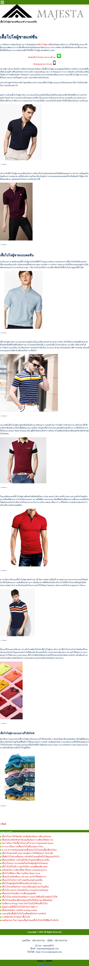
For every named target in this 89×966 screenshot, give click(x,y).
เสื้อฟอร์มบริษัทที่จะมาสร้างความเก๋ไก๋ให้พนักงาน (24, 877)
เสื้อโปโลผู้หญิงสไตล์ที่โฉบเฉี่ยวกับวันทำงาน (21, 883)
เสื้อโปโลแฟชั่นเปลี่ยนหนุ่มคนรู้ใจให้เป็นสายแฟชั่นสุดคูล (27, 900)
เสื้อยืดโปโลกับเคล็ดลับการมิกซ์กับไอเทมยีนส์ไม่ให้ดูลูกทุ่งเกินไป (30, 856)
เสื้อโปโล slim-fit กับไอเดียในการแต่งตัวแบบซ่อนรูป (25, 890)
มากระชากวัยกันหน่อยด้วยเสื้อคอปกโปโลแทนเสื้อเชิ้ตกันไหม (29, 850)
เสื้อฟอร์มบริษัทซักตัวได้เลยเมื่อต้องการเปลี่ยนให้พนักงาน (27, 840)
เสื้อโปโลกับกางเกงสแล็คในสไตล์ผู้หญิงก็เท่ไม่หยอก (25, 863)
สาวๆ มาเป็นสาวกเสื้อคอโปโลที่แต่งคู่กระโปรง (22, 846)
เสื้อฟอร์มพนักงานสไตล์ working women (19, 910)
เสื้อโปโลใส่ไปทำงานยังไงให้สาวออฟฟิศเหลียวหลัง (24, 866)
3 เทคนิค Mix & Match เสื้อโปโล (16, 917)
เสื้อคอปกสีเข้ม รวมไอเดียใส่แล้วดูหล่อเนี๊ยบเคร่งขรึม (25, 860)
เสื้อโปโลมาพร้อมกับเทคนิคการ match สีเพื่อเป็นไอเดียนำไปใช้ (29, 897)
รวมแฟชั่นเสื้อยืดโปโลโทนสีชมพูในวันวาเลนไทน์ (24, 913)
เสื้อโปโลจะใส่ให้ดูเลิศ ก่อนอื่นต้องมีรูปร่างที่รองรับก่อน (26, 836)
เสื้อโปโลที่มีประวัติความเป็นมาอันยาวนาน (21, 873)
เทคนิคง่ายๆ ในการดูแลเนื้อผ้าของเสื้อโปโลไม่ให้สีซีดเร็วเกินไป (30, 920)
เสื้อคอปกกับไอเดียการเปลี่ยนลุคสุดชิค (19, 893)
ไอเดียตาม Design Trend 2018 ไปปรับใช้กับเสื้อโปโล (25, 903)
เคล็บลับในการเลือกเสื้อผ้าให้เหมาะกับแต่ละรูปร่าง (24, 870)
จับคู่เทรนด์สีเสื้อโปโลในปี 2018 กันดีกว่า (20, 907)
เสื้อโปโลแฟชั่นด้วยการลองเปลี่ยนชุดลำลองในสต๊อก (25, 887)
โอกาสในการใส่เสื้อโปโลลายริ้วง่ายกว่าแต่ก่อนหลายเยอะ (28, 843)
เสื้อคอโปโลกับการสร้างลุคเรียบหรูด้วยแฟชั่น (22, 880)
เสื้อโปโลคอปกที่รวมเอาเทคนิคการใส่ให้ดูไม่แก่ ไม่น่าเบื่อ (27, 853)
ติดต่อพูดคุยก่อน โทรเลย (43, 64)
